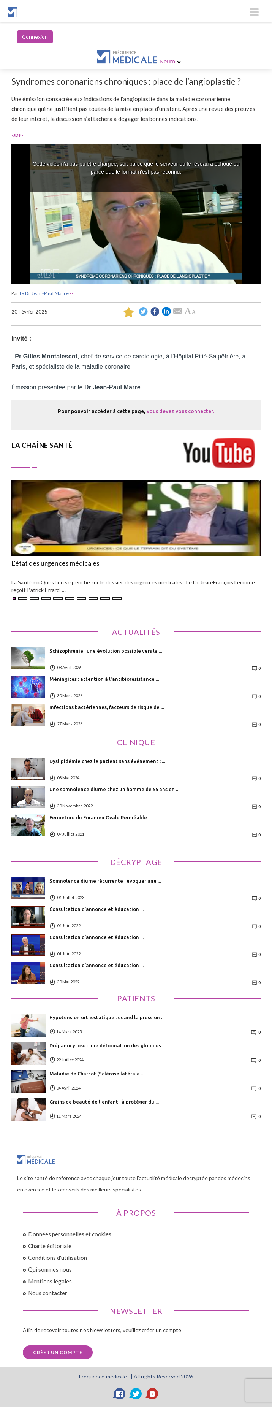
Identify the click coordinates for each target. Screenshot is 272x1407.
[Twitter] (136, 1393)
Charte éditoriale (49, 1245)
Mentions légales (50, 1281)
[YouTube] (152, 1393)
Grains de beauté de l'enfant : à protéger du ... (104, 1101)
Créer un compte (57, 1352)
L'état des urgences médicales (55, 563)
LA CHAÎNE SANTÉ (42, 445)
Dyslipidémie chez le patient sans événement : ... (107, 761)
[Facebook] (119, 1393)
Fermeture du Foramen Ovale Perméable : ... (101, 817)
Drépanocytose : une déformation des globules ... (107, 1045)
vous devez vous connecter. (180, 411)
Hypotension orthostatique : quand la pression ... (106, 1017)
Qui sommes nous (50, 1269)
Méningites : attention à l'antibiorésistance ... (104, 679)
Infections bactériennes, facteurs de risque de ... (106, 707)
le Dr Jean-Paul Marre (44, 293)
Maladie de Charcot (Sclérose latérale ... (96, 1073)
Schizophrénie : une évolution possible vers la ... (105, 651)
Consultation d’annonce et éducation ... (96, 909)
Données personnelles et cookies (69, 1234)
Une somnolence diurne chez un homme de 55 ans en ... (114, 789)
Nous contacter (47, 1293)
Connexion (35, 36)
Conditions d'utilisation (57, 1257)
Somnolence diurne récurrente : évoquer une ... (105, 881)
